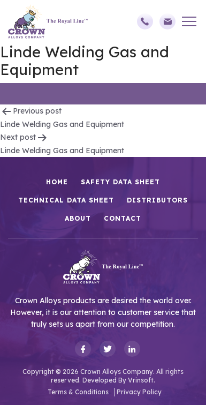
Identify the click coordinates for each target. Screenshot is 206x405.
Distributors (157, 200)
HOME (57, 182)
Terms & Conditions (78, 392)
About (78, 218)
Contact (122, 218)
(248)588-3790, (145, 21)
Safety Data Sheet (120, 182)
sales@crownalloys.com (167, 21)
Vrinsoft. (141, 380)
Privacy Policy (139, 392)
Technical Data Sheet (66, 200)
